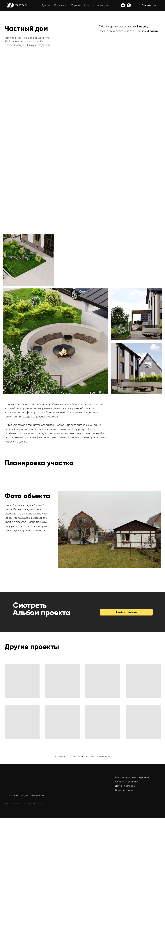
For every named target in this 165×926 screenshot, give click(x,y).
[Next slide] (157, 529)
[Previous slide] (62, 529)
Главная (60, 756)
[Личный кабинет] (129, 5)
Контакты (103, 5)
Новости (89, 5)
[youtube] (123, 5)
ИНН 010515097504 (13, 803)
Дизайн (46, 5)
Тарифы (75, 5)
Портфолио (60, 5)
